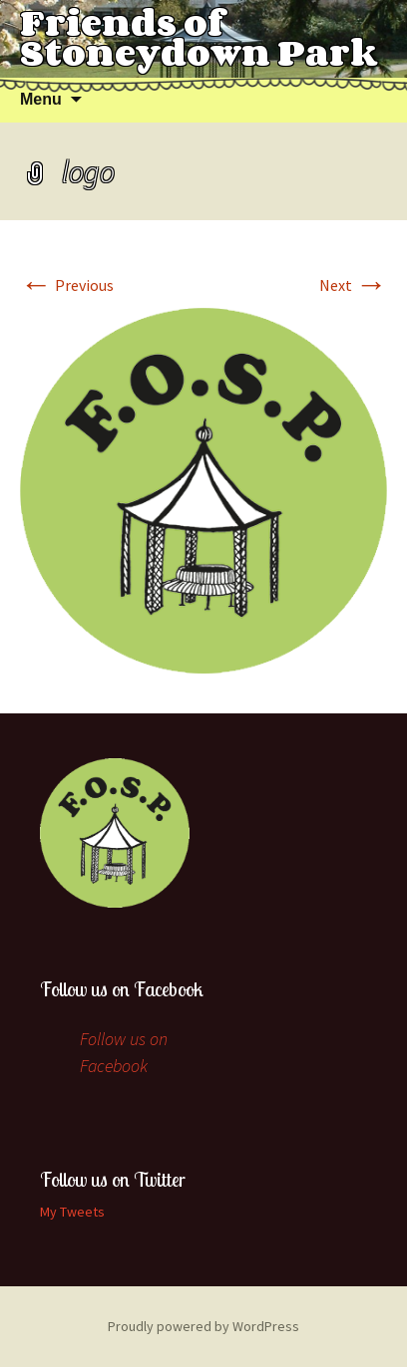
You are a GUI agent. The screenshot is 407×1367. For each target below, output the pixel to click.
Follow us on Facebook (122, 988)
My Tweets (72, 1212)
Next (353, 285)
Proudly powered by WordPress (203, 1326)
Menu (41, 99)
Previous (67, 285)
